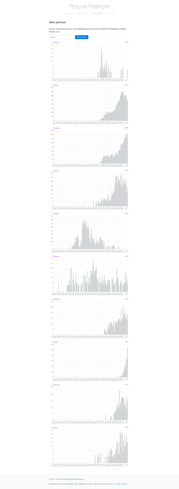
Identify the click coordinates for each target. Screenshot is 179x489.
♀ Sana (54, 85)
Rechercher (82, 37)
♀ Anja (53, 427)
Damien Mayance (76, 479)
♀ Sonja (54, 213)
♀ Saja (54, 342)
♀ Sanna (55, 299)
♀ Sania (54, 171)
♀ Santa (54, 256)
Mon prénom (97, 13)
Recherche (82, 13)
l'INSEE (70, 484)
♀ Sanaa (55, 128)
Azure (90, 484)
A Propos (111, 13)
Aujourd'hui (68, 13)
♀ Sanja (54, 42)
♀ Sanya (54, 385)
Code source (121, 484)
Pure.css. (112, 484)
